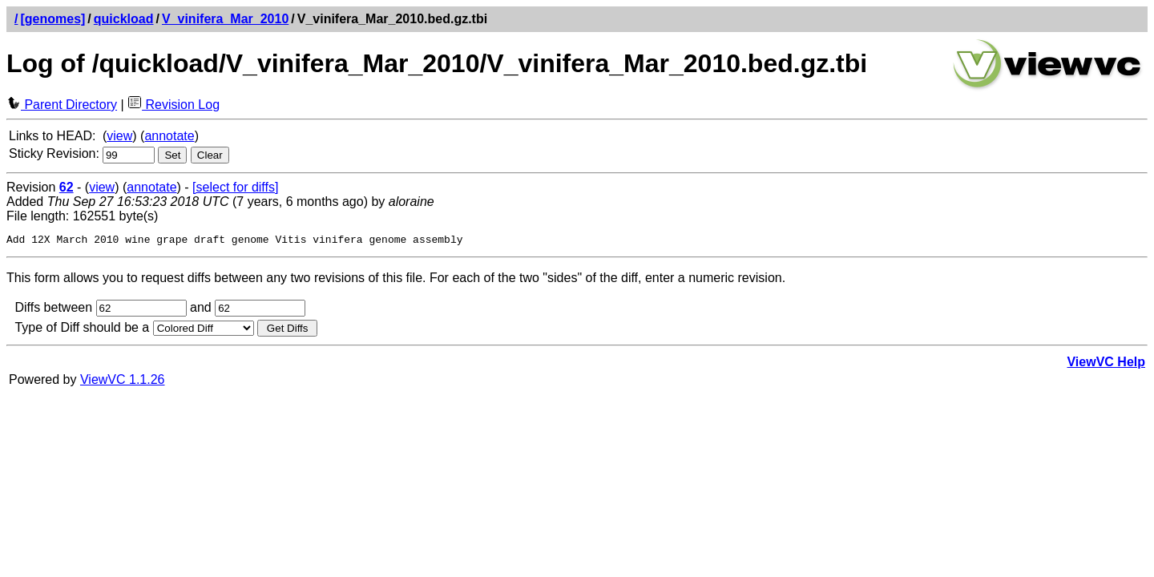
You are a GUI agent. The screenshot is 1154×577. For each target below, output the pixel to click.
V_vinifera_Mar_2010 (225, 19)
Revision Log (173, 104)
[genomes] (52, 19)
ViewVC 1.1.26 (122, 382)
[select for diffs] (235, 187)
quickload (124, 19)
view (119, 136)
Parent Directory (61, 104)
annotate (169, 136)
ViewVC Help (1106, 364)
